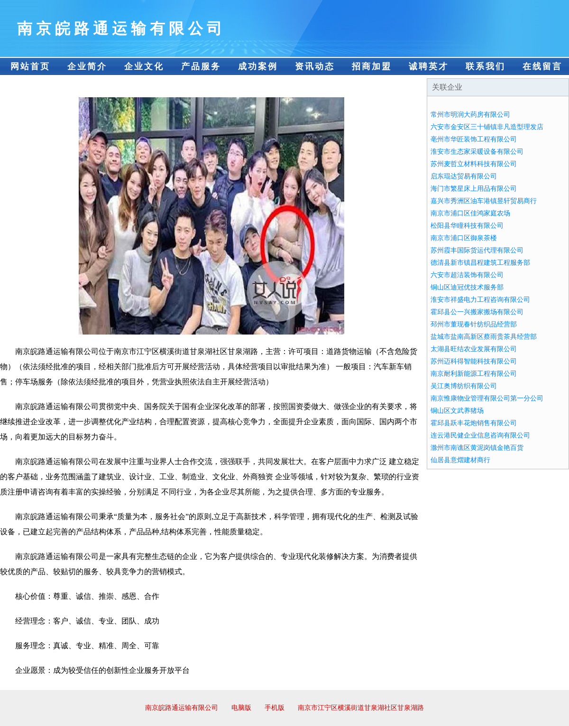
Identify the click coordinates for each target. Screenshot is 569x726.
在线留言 (542, 66)
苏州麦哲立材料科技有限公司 (474, 164)
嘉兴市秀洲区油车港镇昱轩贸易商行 (484, 201)
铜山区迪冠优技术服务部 (467, 287)
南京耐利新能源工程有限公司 (474, 373)
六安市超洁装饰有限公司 (467, 275)
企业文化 (144, 66)
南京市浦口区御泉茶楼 (464, 238)
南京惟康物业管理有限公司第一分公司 (487, 398)
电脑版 (241, 707)
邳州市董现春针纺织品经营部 (474, 324)
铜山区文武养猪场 (457, 410)
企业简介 (87, 66)
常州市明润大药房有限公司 (470, 114)
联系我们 (485, 66)
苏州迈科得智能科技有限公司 (474, 361)
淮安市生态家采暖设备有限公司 (477, 151)
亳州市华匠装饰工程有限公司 (474, 139)
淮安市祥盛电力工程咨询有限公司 (480, 299)
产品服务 (201, 66)
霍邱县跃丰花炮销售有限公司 (474, 423)
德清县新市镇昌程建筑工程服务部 (480, 262)
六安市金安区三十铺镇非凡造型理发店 (487, 126)
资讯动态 (315, 66)
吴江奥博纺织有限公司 (464, 386)
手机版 (274, 707)
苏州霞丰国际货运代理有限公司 (477, 250)
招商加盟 (372, 66)
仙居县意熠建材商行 (460, 460)
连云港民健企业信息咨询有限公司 (480, 435)
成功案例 (258, 66)
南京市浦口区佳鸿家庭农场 (470, 213)
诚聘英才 (429, 66)
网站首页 (30, 66)
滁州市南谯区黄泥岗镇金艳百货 (477, 447)
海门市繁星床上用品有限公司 (474, 188)
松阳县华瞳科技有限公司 (467, 225)
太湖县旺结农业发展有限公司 (474, 349)
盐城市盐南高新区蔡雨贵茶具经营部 (484, 336)
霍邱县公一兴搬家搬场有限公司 (477, 312)
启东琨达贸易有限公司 (464, 176)
